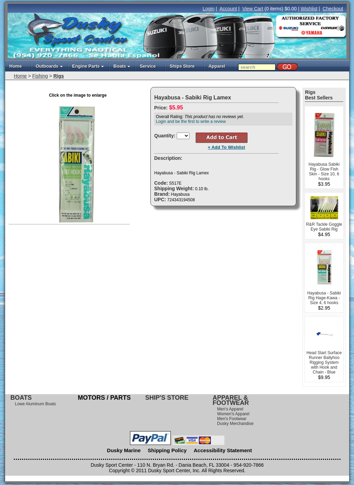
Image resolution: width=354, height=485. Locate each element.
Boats (121, 66)
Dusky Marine (124, 450)
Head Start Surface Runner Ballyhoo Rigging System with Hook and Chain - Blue (324, 362)
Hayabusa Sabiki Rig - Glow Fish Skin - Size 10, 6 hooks (323, 171)
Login (208, 8)
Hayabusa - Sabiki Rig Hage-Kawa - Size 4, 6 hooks (324, 298)
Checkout (333, 8)
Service (148, 66)
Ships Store (182, 66)
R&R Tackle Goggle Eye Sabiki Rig (324, 227)
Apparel (216, 66)
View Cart (252, 8)
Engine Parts (88, 66)
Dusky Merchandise (235, 423)
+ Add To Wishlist (226, 147)
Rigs (58, 76)
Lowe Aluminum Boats (35, 403)
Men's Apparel (230, 409)
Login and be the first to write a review (191, 121)
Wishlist (309, 8)
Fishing (40, 76)
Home (15, 66)
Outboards (49, 66)
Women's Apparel (233, 413)
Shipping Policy (167, 450)
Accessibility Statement (223, 450)
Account (228, 8)
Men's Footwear (231, 418)
